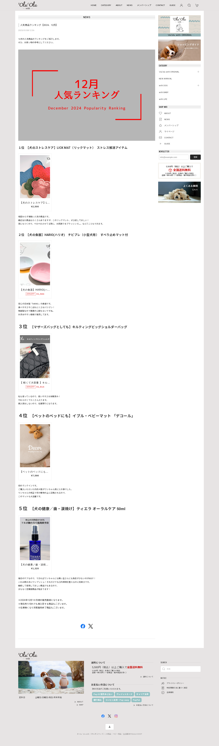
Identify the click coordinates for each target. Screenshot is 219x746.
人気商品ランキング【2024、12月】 (39, 25)
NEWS (129, 5)
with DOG (163, 85)
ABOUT (119, 5)
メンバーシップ (144, 5)
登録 (195, 157)
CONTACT (160, 5)
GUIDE (173, 5)
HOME (93, 5)
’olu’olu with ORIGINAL (169, 72)
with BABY (164, 92)
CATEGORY (106, 5)
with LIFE (163, 99)
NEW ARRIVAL (165, 79)
